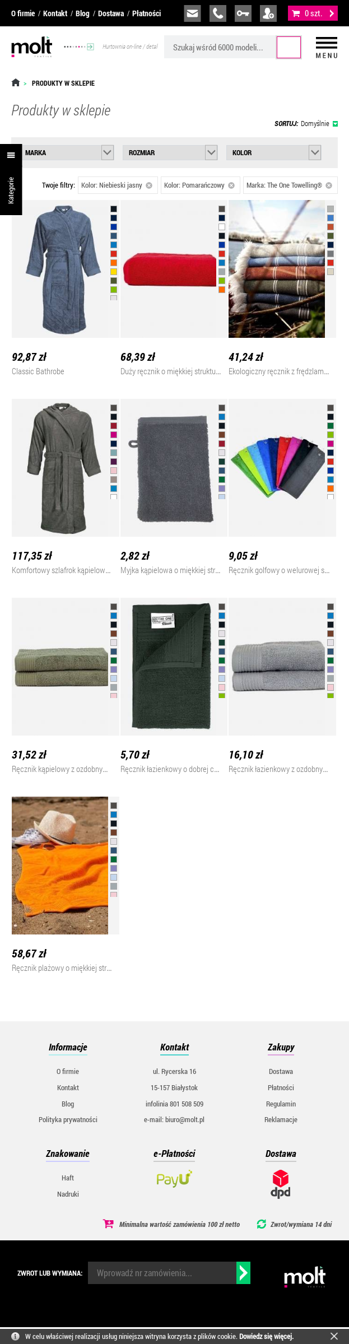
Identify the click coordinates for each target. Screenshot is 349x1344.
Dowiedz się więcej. (266, 1336)
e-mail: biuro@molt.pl (174, 1119)
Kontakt (55, 13)
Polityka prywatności (68, 1119)
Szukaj (289, 47)
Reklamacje (280, 1119)
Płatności (146, 13)
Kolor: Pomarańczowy (199, 185)
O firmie (23, 13)
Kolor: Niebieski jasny (116, 185)
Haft (68, 1178)
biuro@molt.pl (192, 13)
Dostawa (111, 13)
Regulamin (281, 1104)
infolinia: (218, 13)
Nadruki (68, 1194)
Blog (83, 13)
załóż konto (268, 13)
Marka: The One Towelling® (289, 185)
